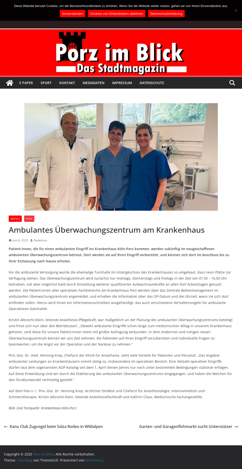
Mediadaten (93, 82)
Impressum (122, 82)
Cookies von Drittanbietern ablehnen (116, 13)
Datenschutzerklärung (166, 13)
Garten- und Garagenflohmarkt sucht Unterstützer (188, 426)
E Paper (26, 82)
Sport (46, 82)
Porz (29, 218)
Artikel (15, 218)
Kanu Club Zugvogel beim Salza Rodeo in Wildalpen (53, 426)
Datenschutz (152, 82)
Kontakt (67, 82)
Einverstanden (72, 13)
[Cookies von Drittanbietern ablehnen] (236, 10)
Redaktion (40, 240)
